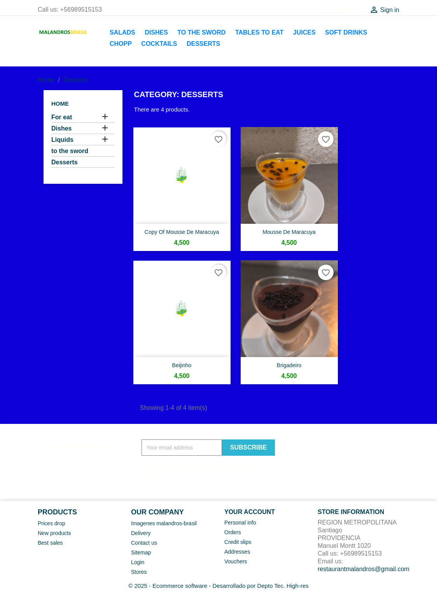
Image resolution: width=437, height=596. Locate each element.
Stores (139, 572)
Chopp (121, 43)
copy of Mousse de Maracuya (182, 232)
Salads (122, 32)
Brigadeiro (289, 365)
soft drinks (346, 32)
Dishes (156, 32)
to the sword (201, 32)
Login (137, 562)
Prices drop (51, 523)
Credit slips (237, 542)
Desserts (203, 43)
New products (54, 533)
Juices (304, 32)
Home (60, 103)
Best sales (50, 543)
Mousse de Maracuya (288, 232)
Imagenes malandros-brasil (164, 523)
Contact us (144, 543)
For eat (61, 117)
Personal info (240, 522)
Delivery (141, 533)
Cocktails (159, 43)
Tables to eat (259, 32)
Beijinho (182, 365)
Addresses (237, 552)
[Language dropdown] (339, 10)
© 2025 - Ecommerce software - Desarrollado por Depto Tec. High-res (218, 585)
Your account (249, 512)
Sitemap (141, 552)
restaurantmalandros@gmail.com (363, 569)
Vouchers (235, 561)
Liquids (62, 139)
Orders (232, 532)
